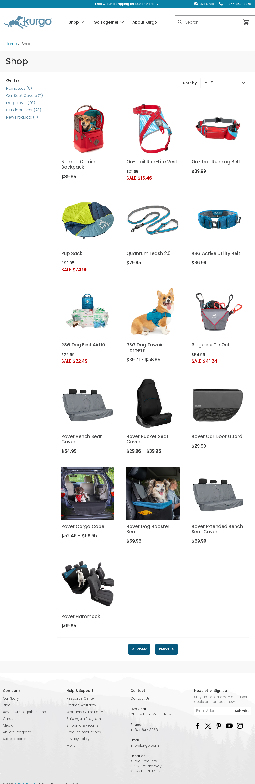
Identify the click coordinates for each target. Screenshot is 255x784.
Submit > (242, 710)
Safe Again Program (84, 718)
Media (8, 725)
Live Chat (206, 3)
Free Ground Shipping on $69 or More (127, 3)
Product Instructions (84, 732)
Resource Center (81, 698)
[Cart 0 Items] (246, 22)
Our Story (11, 698)
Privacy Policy (78, 738)
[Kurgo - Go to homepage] (28, 22)
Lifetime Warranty (81, 705)
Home (11, 43)
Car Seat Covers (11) (24, 95)
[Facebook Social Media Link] (197, 725)
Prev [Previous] (139, 649)
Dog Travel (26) (20, 103)
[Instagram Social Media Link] (239, 725)
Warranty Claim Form (85, 711)
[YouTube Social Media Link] (229, 725)
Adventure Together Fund (24, 711)
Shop (77, 22)
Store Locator (14, 738)
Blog (7, 705)
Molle (71, 745)
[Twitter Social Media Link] (208, 725)
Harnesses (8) (19, 88)
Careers (10, 718)
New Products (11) (22, 117)
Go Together (109, 22)
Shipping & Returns (83, 725)
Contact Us (140, 698)
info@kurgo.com (145, 745)
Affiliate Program (17, 732)
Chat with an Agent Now (151, 714)
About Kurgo (144, 22)
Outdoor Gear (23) (23, 110)
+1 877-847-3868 (144, 729)
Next (166, 649)
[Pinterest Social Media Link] (218, 725)
